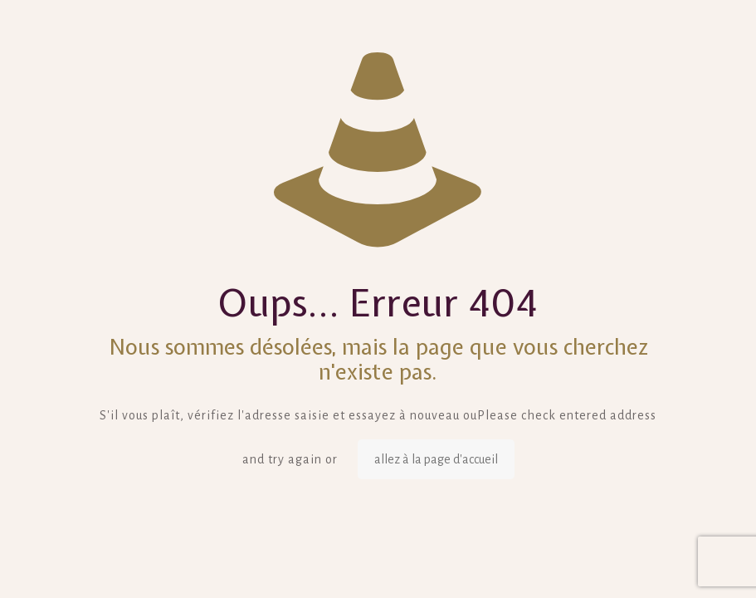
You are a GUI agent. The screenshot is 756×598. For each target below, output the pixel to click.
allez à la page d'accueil (436, 459)
